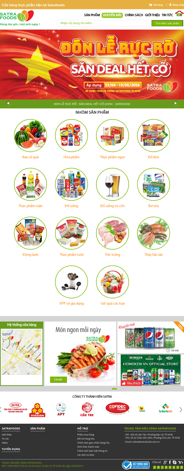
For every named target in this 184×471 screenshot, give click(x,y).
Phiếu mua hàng (85, 434)
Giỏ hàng (158, 5)
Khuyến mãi (112, 15)
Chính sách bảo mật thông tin (92, 450)
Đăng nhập (178, 5)
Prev (8, 104)
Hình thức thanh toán (88, 446)
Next (175, 104)
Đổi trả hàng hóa (85, 438)
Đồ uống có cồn (112, 206)
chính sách (134, 15)
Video (5, 442)
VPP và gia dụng (71, 304)
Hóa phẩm (71, 157)
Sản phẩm (92, 15)
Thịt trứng (112, 255)
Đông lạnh (30, 255)
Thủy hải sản (153, 255)
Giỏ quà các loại (113, 304)
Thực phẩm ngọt (112, 157)
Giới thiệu (152, 15)
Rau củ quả (30, 157)
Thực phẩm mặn (30, 206)
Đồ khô (153, 157)
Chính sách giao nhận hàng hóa (93, 442)
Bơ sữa (153, 206)
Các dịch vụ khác (85, 454)
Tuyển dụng (11, 449)
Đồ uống (71, 206)
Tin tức (167, 15)
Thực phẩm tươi (72, 255)
